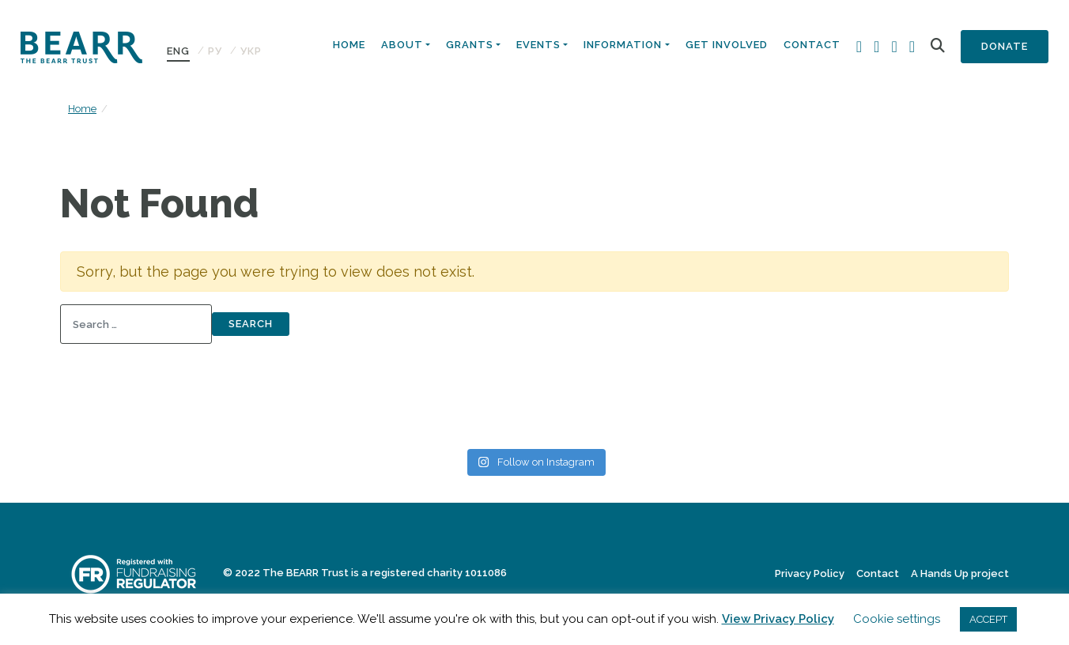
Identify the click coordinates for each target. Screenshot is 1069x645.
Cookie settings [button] (896, 619)
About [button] (402, 45)
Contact (812, 45)
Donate (1004, 46)
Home (349, 45)
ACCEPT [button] (988, 619)
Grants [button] (469, 45)
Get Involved (727, 45)
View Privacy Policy (778, 619)
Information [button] (623, 45)
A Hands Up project (960, 573)
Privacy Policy (809, 573)
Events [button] (538, 45)
